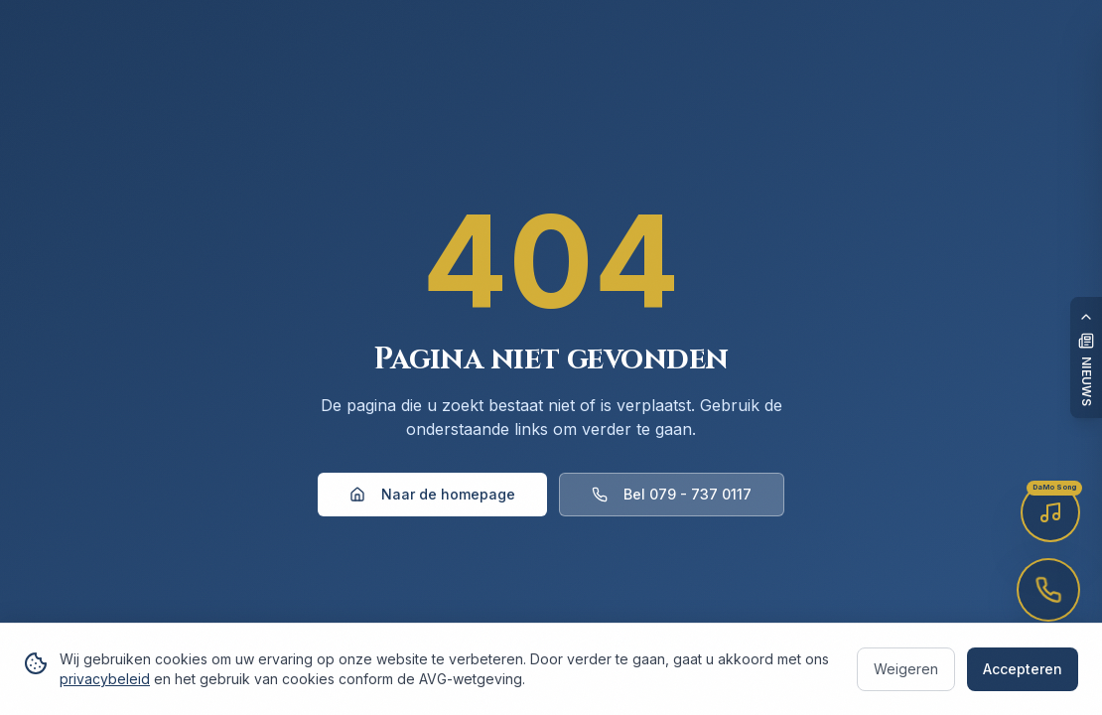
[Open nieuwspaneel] (1086, 357)
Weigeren (906, 668)
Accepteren (1022, 668)
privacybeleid (105, 678)
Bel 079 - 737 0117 (672, 494)
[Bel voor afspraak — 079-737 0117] (1048, 590)
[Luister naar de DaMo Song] (1050, 512)
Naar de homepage (432, 494)
